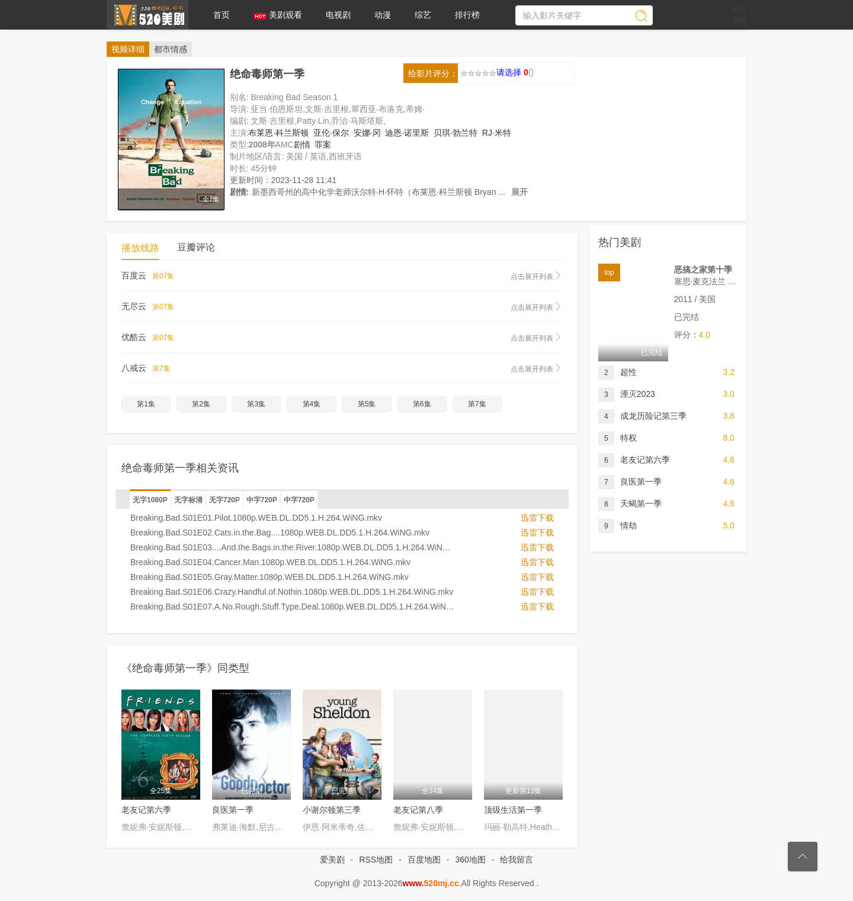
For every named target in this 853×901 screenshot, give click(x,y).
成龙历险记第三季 (642, 416)
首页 (221, 15)
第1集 (146, 404)
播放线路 (140, 248)
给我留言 (516, 859)
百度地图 (424, 859)
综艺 (423, 15)
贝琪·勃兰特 (455, 132)
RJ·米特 (496, 132)
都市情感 (170, 49)
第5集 (367, 404)
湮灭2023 (626, 394)
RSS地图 (376, 859)
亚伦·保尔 (331, 132)
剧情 (302, 144)
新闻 (739, 21)
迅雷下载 (537, 517)
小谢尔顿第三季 (332, 810)
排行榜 (467, 15)
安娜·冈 (367, 132)
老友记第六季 (146, 810)
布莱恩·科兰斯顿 (278, 132)
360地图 (470, 859)
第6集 (422, 404)
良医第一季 (233, 810)
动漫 (382, 15)
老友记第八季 (418, 810)
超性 (617, 372)
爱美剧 (147, 15)
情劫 (617, 526)
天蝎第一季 (630, 504)
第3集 (256, 404)
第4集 (312, 404)
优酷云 (342, 337)
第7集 (477, 404)
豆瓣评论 (196, 247)
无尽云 (342, 306)
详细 (128, 49)
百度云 (342, 276)
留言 (739, 9)
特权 (617, 438)
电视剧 (338, 15)
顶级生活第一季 (513, 810)
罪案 (323, 144)
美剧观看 (278, 15)
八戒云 (342, 368)
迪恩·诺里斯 (407, 132)
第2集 (201, 404)
